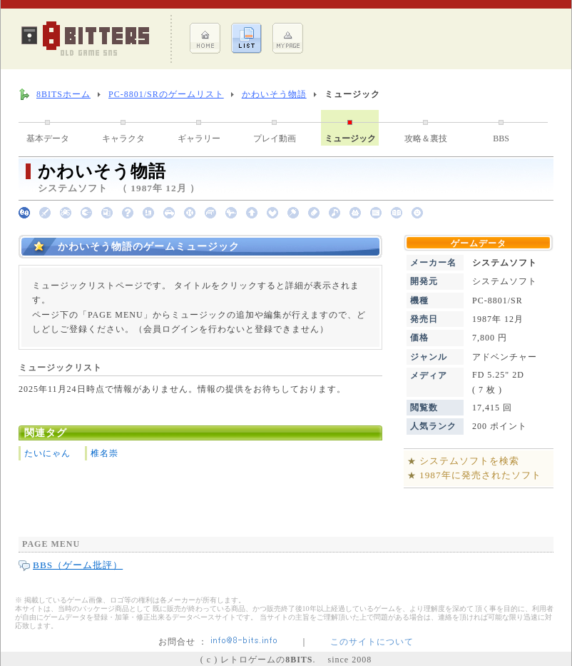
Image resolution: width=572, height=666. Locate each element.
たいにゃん (47, 453)
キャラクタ (123, 138)
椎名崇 (104, 453)
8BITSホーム (63, 94)
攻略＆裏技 (425, 138)
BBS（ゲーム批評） (78, 565)
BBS (501, 138)
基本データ (47, 138)
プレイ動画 (274, 138)
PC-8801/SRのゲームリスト (166, 94)
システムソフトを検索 (469, 460)
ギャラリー (199, 138)
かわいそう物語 (274, 94)
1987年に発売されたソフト (480, 475)
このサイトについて (372, 642)
